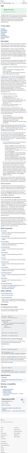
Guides (2, 447)
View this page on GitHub (6, 410)
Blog (1, 431)
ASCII (13, 109)
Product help (3, 438)
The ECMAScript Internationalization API (10, 393)
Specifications (3, 35)
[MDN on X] (5, 424)
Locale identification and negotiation (10, 197)
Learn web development (5, 445)
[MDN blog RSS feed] (8, 424)
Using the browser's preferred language (11, 339)
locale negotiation (12, 77)
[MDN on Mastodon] (6, 424)
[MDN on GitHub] (1, 424)
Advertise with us (4, 435)
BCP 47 (8, 104)
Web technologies (4, 443)
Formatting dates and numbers (9, 307)
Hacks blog (3, 452)
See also (2, 38)
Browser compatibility (5, 37)
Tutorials (2, 448)
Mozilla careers (4, 433)
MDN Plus (2, 436)
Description (3, 29)
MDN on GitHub (17, 436)
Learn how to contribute (6, 405)
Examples (3, 33)
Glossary (2, 450)
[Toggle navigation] (26, 1)
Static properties (4, 30)
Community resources (18, 431)
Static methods (4, 32)
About (2, 429)
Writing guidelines (17, 433)
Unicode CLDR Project (10, 138)
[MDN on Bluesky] (3, 424)
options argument (5, 183)
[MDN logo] (3, 420)
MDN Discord (16, 435)
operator (6, 45)
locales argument (5, 58)
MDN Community (17, 429)
